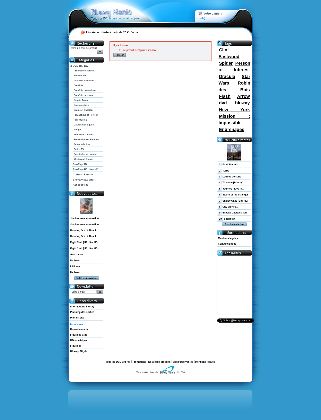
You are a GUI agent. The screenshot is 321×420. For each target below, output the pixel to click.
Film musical (80, 120)
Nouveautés (80, 75)
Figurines (75, 345)
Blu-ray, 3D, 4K (78, 351)
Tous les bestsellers (234, 224)
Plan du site (77, 317)
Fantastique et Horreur (86, 115)
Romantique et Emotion (86, 139)
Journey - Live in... (231, 189)
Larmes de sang (229, 176)
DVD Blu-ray (80, 65)
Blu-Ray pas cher (83, 179)
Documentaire (81, 105)
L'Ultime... (76, 266)
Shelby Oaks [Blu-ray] (233, 201)
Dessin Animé (81, 100)
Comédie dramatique (85, 90)
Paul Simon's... (229, 164)
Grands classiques (84, 124)
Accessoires (80, 184)
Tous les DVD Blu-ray (118, 361)
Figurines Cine (78, 334)
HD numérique (78, 340)
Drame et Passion (83, 110)
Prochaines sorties (84, 70)
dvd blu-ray (234, 102)
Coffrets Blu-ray (83, 174)
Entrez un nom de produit (83, 48)
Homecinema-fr (79, 329)
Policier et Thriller (83, 134)
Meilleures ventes (183, 361)
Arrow (243, 96)
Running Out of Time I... (84, 230)
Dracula (227, 76)
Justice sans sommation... (85, 218)
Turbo (223, 171)
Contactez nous (227, 243)
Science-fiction (82, 144)
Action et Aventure (84, 80)
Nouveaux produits (159, 361)
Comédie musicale (84, 95)
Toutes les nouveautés (86, 278)
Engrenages (231, 129)
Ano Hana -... (77, 254)
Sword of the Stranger (233, 194)
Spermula (226, 219)
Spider (226, 63)
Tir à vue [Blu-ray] (230, 182)
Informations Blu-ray (82, 306)
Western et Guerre (83, 159)
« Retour (119, 55)
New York (234, 109)
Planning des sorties (82, 312)
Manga (77, 129)
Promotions (139, 361)
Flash (225, 96)
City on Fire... (228, 207)
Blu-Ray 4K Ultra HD (85, 169)
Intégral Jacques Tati (232, 213)
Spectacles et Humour (85, 154)
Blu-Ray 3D (80, 164)
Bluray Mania (122, 10)
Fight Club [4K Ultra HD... (84, 242)
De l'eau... (76, 260)
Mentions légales (228, 238)
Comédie (78, 85)
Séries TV (79, 149)
